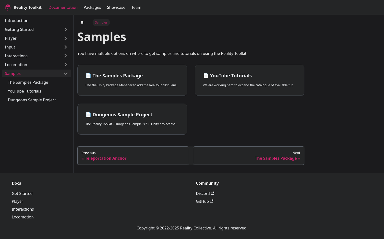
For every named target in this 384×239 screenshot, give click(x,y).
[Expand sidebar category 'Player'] (65, 38)
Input (10, 47)
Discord (205, 193)
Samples (13, 73)
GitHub (204, 201)
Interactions (16, 56)
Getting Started (19, 29)
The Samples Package (28, 82)
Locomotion (16, 64)
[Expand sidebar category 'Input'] (65, 47)
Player (11, 38)
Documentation (63, 7)
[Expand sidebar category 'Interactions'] (65, 56)
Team (136, 7)
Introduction (16, 20)
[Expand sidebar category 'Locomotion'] (65, 65)
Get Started (22, 193)
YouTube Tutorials (24, 91)
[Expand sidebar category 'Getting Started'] (65, 29)
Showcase (116, 7)
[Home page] (82, 22)
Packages (92, 7)
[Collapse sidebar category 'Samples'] (65, 73)
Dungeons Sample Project (32, 100)
